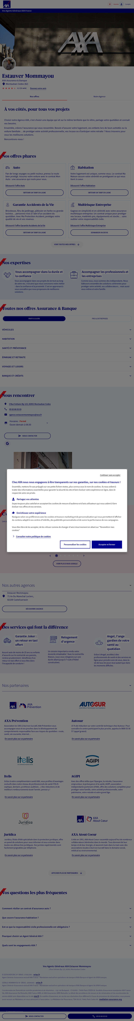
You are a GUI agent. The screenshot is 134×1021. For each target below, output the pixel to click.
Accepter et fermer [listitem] (107, 544)
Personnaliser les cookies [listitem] (75, 544)
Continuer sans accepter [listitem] (110, 475)
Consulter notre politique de (33, 536)
